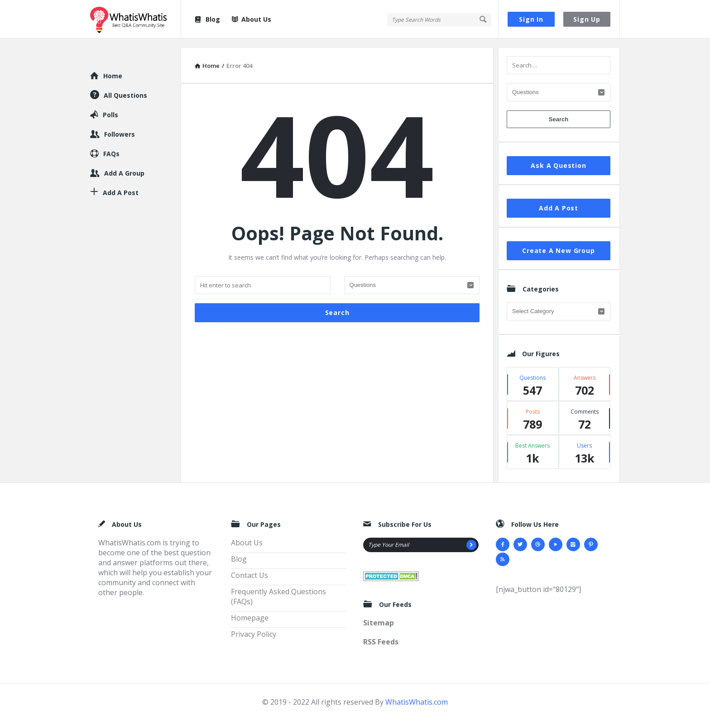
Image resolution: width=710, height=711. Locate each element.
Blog (207, 19)
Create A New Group (558, 241)
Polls (110, 105)
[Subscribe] (471, 535)
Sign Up (586, 19)
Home (112, 66)
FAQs (111, 144)
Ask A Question (558, 156)
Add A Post (558, 198)
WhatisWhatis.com (416, 692)
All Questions (125, 85)
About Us (251, 19)
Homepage (250, 608)
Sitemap (378, 613)
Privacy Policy (253, 625)
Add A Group (124, 163)
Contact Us (249, 566)
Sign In (531, 19)
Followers (119, 124)
